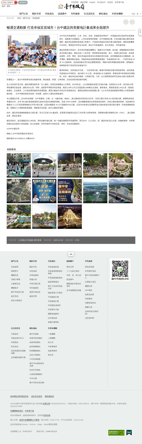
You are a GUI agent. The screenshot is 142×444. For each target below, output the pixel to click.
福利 (3, 6)
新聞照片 (14, 271)
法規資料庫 (89, 318)
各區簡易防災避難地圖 (18, 352)
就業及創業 (89, 294)
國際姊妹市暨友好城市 (74, 285)
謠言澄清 (14, 296)
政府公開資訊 (16, 300)
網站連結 (103, 13)
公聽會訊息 (15, 284)
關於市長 (33, 267)
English (92, 2)
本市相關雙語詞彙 (74, 290)
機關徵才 (14, 288)
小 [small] (137, 14)
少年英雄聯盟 (34, 359)
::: (1, 1)
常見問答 (75, 2)
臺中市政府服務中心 (92, 276)
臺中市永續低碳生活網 (36, 364)
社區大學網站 (34, 355)
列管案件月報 (53, 309)
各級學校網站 (34, 342)
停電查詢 (14, 342)
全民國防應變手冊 (18, 357)
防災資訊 (14, 346)
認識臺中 (62, 13)
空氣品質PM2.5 (17, 338)
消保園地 (88, 299)
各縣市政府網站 (35, 338)
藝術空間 (33, 296)
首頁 (19, 18)
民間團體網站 (34, 351)
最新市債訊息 (34, 292)
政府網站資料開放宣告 (19, 396)
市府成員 (33, 271)
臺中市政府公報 (17, 292)
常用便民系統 (90, 271)
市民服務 (75, 13)
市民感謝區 (34, 288)
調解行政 (88, 307)
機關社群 (88, 286)
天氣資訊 (14, 334)
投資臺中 (70, 279)
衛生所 (50, 355)
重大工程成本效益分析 (55, 287)
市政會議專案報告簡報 (55, 272)
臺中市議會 (34, 334)
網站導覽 (84, 2)
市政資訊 (49, 13)
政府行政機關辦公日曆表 (29, 420)
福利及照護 (89, 267)
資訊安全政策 (36, 396)
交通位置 (46, 404)
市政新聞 (36, 18)
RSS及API (101, 2)
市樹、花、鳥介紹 (74, 275)
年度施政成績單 (54, 305)
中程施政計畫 (53, 297)
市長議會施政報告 (55, 278)
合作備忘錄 (52, 318)
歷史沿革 (70, 267)
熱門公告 (23, 13)
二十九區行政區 (73, 271)
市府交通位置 (34, 284)
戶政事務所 (52, 346)
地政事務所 (52, 351)
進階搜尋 (22, 2)
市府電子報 (119, 2)
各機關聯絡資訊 (16, 411)
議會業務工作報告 (55, 293)
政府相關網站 (34, 346)
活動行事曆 (15, 279)
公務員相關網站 (35, 374)
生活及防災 (89, 13)
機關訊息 (14, 275)
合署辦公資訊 (90, 282)
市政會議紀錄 (53, 267)
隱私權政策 (49, 396)
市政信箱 (46, 415)
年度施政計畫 (53, 301)
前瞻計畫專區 (53, 322)
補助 (8, 6)
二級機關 (51, 338)
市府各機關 (117, 13)
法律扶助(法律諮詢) (91, 312)
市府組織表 (34, 275)
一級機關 (51, 334)
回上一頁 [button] (132, 22)
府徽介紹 (33, 279)
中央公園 (33, 378)
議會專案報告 (53, 282)
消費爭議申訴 (90, 303)
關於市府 (36, 13)
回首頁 (110, 2)
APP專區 (88, 290)
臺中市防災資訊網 (36, 382)
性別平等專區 (34, 370)
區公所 (50, 342)
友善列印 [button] (126, 22)
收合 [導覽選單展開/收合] (71, 254)
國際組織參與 (53, 314)
